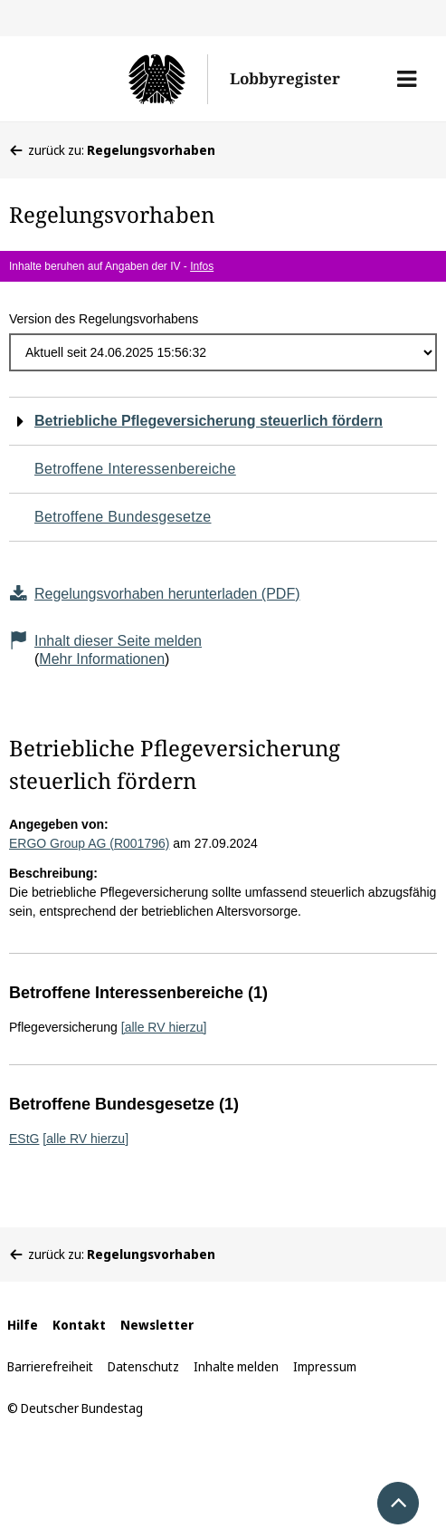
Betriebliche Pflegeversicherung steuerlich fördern (208, 420)
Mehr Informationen (102, 659)
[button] (406, 78)
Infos (202, 266)
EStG (24, 1138)
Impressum (324, 1366)
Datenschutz (143, 1366)
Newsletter (157, 1324)
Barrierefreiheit (50, 1366)
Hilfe (22, 1324)
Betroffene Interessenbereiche (135, 468)
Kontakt (79, 1324)
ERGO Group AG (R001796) (89, 843)
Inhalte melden (236, 1366)
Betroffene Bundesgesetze (123, 516)
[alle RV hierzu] (164, 1027)
